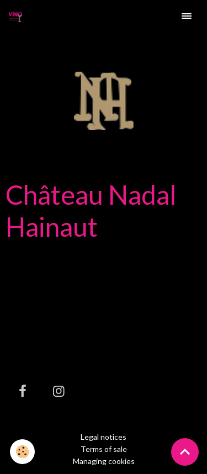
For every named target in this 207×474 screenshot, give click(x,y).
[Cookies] (22, 451)
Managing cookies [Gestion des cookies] (104, 461)
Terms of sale (104, 449)
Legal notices (103, 436)
